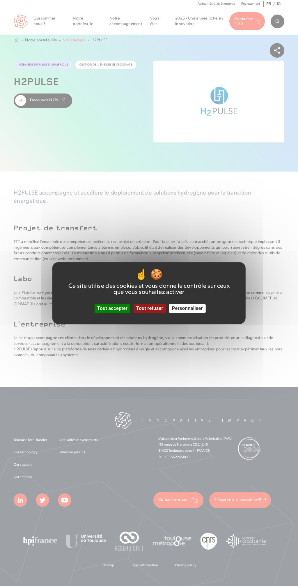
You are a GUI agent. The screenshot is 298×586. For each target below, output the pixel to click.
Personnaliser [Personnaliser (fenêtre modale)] (187, 308)
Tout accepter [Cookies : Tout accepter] (112, 308)
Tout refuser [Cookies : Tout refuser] (149, 308)
